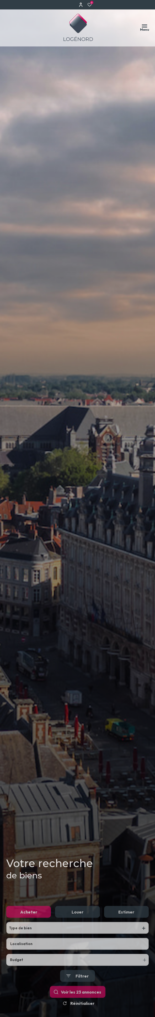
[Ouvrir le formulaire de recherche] (77, 987)
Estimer (126, 923)
